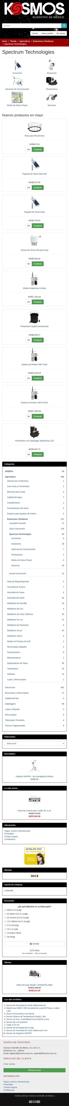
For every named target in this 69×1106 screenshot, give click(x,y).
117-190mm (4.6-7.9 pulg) (17, 921)
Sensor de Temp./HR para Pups (34, 250)
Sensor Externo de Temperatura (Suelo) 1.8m (26, 1016)
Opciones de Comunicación (17, 89)
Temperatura (12, 669)
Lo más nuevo (10, 788)
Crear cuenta (9, 1064)
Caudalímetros (13, 503)
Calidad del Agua (14, 497)
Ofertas (7, 962)
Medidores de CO (15, 609)
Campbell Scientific (17, 523)
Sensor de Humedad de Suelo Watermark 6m (26, 1005)
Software (11, 674)
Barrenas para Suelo (16, 492)
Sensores (52, 105)
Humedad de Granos (16, 587)
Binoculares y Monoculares (17, 693)
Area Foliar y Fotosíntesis (18, 486)
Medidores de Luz (15, 619)
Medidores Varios (14, 636)
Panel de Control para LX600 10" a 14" (34, 811)
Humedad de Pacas (15, 592)
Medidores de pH (14, 630)
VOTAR (34, 944)
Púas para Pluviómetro (35, 136)
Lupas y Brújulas (12, 709)
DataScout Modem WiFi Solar (34, 364)
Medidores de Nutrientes (18, 625)
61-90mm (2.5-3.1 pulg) (16, 914)
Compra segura (11, 836)
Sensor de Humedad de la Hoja (20, 1028)
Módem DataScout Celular (34, 288)
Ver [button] (28, 149)
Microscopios (11, 715)
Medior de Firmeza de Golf (18, 641)
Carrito (35, 33)
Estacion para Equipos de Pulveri (21, 514)
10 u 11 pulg (11, 929)
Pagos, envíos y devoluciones (17, 831)
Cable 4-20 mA (12, 1025)
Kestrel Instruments (17, 573)
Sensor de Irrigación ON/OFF (19, 1033)
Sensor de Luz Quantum (17, 1022)
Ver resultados (27, 953)
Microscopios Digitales (17, 647)
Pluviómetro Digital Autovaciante (34, 326)
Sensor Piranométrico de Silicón (20, 1014)
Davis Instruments (17, 529)
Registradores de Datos (17, 663)
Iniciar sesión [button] (34, 1070)
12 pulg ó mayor (12, 933)
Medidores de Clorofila (17, 603)
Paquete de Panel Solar (34, 212)
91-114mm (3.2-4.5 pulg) (16, 917)
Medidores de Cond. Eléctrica (20, 614)
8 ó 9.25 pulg (11, 925)
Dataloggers (10, 704)
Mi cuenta (61, 33)
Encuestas (9, 901)
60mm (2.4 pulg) (12, 910)
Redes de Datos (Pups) (17, 105)
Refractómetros (14, 658)
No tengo (9, 937)
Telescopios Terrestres (14, 720)
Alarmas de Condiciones (17, 481)
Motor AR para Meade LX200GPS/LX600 (34, 985)
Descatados (9, 754)
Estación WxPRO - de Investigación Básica (34, 776)
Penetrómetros (13, 652)
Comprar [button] (38, 149)
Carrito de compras (13, 885)
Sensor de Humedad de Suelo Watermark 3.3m (26, 1030)
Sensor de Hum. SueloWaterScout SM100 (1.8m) (27, 1019)
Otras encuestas (41, 953)
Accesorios (17, 73)
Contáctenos (9, 839)
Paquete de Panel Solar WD (34, 174)
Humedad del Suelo (15, 598)
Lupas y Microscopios (16, 679)
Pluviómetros (51, 89)
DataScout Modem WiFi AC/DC (34, 402)
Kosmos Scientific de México (41, 1096)
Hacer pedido (47, 33)
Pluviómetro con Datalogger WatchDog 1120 (34, 441)
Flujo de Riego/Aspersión (18, 581)
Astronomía (10, 687)
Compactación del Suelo (17, 508)
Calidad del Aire (12, 698)
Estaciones (52, 73)
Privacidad (8, 834)
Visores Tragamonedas (15, 725)
